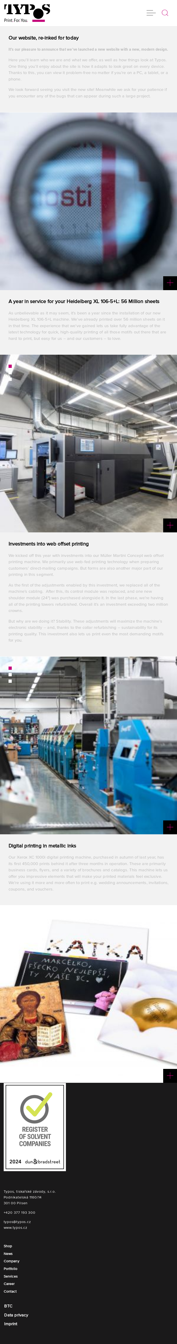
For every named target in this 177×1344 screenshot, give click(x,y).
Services (11, 1276)
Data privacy (16, 1315)
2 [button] (10, 372)
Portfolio (11, 1268)
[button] (151, 13)
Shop (8, 1246)
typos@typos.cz (17, 1222)
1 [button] (10, 366)
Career (9, 1284)
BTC (8, 1306)
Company (11, 1261)
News (8, 1253)
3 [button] (10, 379)
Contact (10, 1291)
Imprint (10, 1324)
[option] (88, 201)
